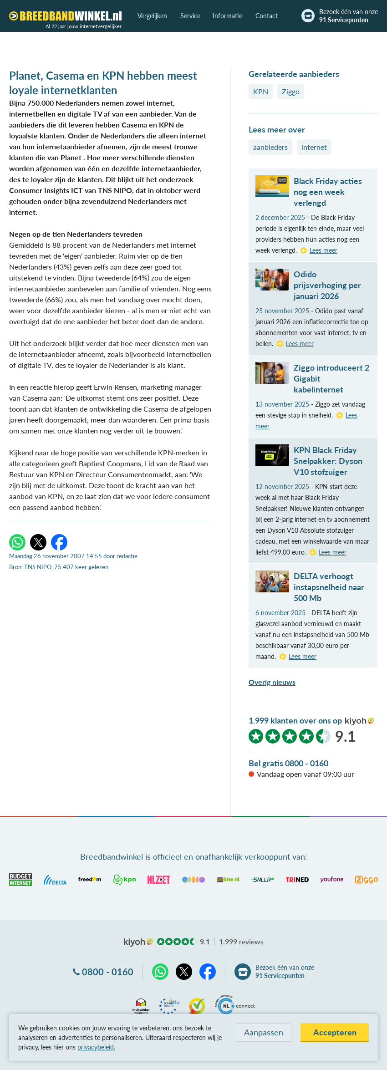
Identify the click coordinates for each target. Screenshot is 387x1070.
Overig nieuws (272, 682)
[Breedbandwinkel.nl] (65, 16)
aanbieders (270, 147)
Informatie (227, 16)
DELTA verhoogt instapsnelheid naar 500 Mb (329, 587)
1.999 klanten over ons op (295, 720)
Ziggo (291, 91)
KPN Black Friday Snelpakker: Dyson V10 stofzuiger (328, 461)
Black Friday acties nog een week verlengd (328, 192)
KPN (260, 91)
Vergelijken (152, 16)
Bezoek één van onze (348, 16)
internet (314, 147)
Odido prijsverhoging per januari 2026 (327, 285)
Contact (266, 16)
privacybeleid (95, 1047)
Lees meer (323, 250)
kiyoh (359, 721)
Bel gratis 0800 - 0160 (288, 763)
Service (190, 16)
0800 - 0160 (107, 971)
